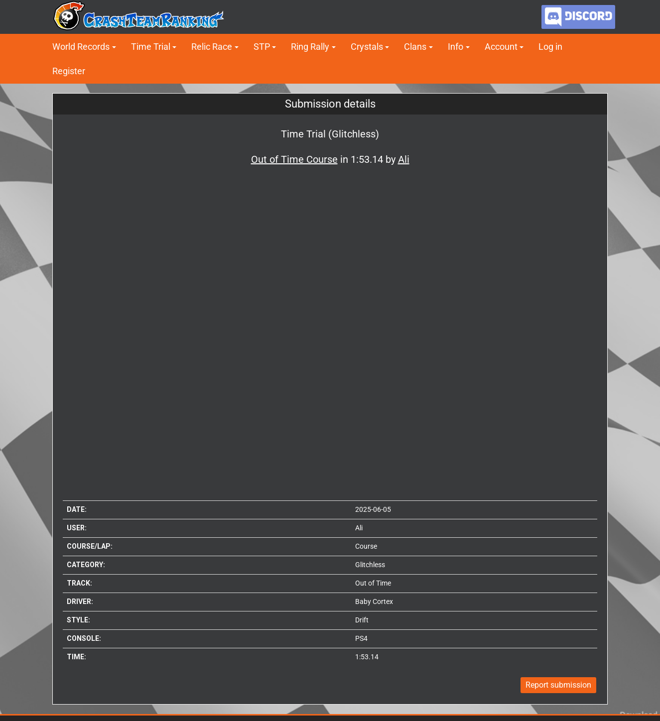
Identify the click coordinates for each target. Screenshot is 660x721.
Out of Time (373, 583)
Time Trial (150, 46)
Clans (415, 46)
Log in (550, 46)
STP (262, 46)
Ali (359, 528)
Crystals (367, 46)
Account (501, 46)
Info (455, 46)
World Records (81, 46)
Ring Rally (310, 46)
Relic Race (211, 46)
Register (68, 71)
